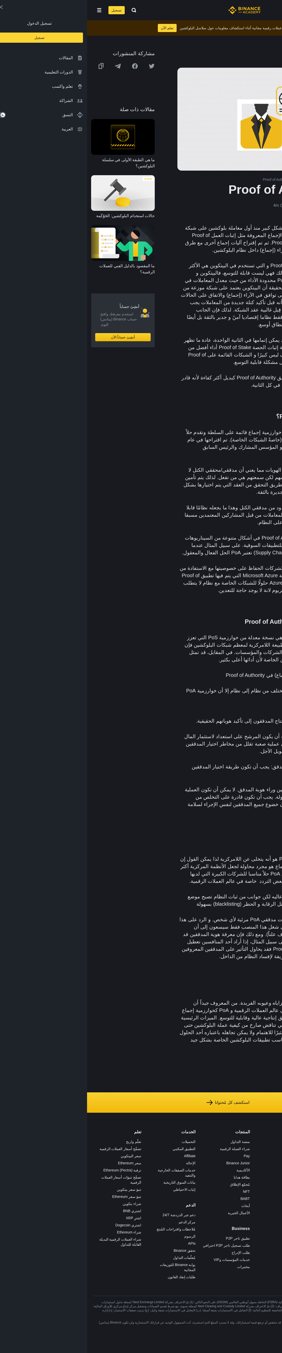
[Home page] (157, 10)
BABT (158, 1199)
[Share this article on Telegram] (31, 66)
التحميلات (101, 1142)
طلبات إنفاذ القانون (95, 1277)
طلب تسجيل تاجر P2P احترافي (139, 1245)
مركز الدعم (100, 1222)
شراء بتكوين (45, 1204)
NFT (159, 1192)
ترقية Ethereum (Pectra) (35, 1170)
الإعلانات (211, 1156)
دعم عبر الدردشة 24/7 (91, 1215)
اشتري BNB (45, 1211)
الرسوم (102, 1236)
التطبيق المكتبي (97, 1149)
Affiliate (103, 1156)
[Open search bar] (45, 10)
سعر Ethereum (42, 1163)
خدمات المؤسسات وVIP (144, 1260)
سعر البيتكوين (44, 1156)
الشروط (211, 1184)
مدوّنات (211, 1206)
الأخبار (212, 1163)
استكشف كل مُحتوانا (141, 1102)
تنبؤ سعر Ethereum (39, 1197)
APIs (105, 1243)
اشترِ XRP (46, 1218)
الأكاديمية (156, 1170)
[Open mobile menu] (12, 10)
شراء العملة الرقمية (148, 1149)
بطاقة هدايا (155, 1177)
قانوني (212, 1177)
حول (213, 1142)
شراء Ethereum (42, 1232)
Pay (160, 1156)
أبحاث (158, 1206)
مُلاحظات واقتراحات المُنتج (89, 1229)
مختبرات (156, 1267)
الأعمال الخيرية (152, 1213)
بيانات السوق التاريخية (92, 1182)
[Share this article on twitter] (65, 66)
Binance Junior (151, 1163)
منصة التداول (153, 1142)
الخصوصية (209, 1192)
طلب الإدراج (154, 1253)
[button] (12, 10)
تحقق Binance (97, 1250)
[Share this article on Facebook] (48, 66)
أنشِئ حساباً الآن (36, 337)
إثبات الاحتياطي (97, 1189)
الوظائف (211, 1149)
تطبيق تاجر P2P (151, 1238)
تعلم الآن (80, 28)
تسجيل (29, 10)
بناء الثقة (210, 1199)
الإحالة (103, 1163)
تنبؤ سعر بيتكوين (42, 1189)
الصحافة (211, 1170)
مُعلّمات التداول (97, 1258)
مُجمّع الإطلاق (153, 1184)
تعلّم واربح (46, 1142)
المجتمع (211, 1213)
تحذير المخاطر (206, 1220)
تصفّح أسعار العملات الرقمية (33, 1149)
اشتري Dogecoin (41, 1225)
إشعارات (210, 1227)
